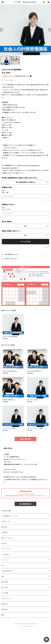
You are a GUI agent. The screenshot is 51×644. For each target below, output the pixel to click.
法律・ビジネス (5, 521)
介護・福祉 (4, 532)
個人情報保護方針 (25, 504)
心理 (2, 565)
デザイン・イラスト (6, 549)
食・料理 (3, 543)
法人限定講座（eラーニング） (9, 516)
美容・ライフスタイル (7, 538)
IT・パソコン (5, 560)
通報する (47, 247)
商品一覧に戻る (25, 439)
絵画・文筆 (4, 604)
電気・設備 (4, 582)
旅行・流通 (4, 587)
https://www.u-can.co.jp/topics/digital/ (29, 155)
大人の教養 (4, 593)
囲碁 (2, 615)
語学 (2, 576)
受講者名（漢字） (7, 187)
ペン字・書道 (5, 554)
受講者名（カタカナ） (8, 204)
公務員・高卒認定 (6, 571)
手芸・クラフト (5, 598)
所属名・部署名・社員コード (11, 231)
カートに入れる (25, 241)
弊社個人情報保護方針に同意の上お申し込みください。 (20, 178)
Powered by (25, 626)
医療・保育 (4, 527)
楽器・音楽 (4, 609)
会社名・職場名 (7, 222)
